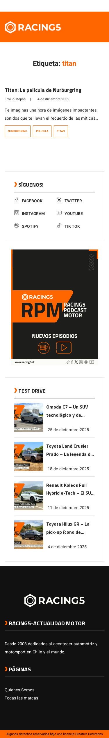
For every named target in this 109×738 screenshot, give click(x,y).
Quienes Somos (19, 690)
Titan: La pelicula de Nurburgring (43, 90)
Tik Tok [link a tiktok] (68, 226)
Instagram (29, 214)
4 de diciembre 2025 (67, 547)
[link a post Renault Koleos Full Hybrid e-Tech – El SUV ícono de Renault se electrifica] (28, 509)
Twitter (69, 201)
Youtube (70, 214)
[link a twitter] (78, 5)
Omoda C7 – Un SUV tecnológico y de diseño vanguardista (68, 411)
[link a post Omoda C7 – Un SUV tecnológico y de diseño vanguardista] (28, 431)
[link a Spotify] (96, 5)
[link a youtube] (90, 5)
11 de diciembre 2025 (68, 508)
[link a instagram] (84, 5)
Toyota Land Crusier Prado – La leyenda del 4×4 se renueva (70, 450)
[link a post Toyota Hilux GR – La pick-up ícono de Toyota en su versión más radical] (28, 548)
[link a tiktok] (101, 5)
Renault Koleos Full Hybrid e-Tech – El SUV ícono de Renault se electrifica (70, 490)
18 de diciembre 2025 (68, 469)
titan (61, 131)
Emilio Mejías (15, 99)
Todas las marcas (21, 698)
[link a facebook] (72, 5)
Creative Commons (89, 734)
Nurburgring (17, 131)
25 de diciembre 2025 (68, 430)
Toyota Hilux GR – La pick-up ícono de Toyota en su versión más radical (68, 528)
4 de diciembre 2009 (53, 99)
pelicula (42, 131)
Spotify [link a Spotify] (26, 226)
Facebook (28, 201)
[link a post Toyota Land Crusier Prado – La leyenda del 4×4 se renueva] (28, 470)
